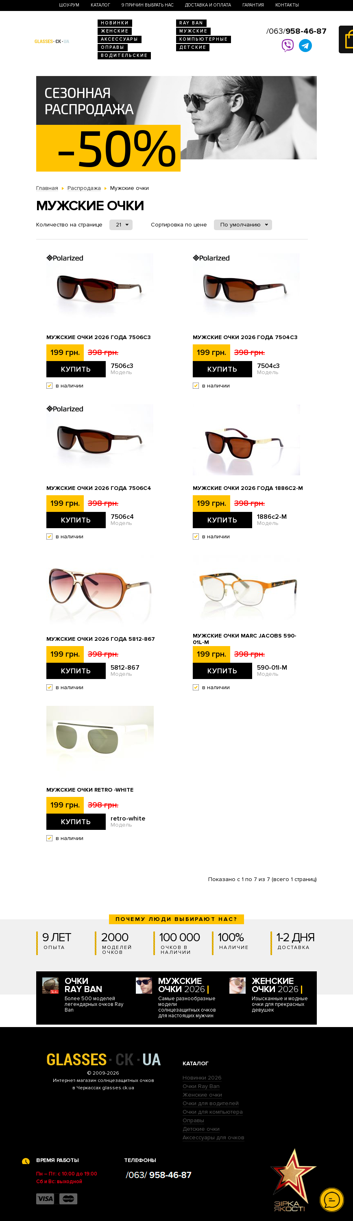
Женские (115, 31)
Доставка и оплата (208, 5)
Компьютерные (203, 39)
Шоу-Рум (69, 5)
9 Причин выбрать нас (148, 5)
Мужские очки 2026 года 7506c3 (98, 337)
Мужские (193, 31)
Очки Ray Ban (201, 1086)
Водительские (124, 55)
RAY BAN (191, 23)
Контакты (287, 5)
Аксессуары (119, 39)
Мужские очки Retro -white (89, 790)
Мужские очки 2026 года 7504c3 (245, 337)
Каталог (100, 5)
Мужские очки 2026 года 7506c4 (98, 488)
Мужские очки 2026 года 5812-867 (100, 639)
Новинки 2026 (202, 1077)
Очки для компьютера (213, 1111)
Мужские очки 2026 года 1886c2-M (248, 488)
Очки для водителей (211, 1103)
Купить (76, 369)
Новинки (115, 23)
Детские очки (201, 1128)
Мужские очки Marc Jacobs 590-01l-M (244, 639)
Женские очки (202, 1094)
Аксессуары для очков (213, 1137)
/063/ (296, 31)
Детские (192, 47)
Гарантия (253, 5)
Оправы (112, 47)
